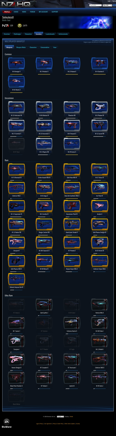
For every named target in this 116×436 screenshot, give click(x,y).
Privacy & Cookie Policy (58, 423)
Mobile (71, 416)
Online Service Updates (70, 423)
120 (11, 25)
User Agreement (48, 423)
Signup (114, 1)
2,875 (25, 25)
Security (78, 423)
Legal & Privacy (39, 423)
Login (109, 1)
